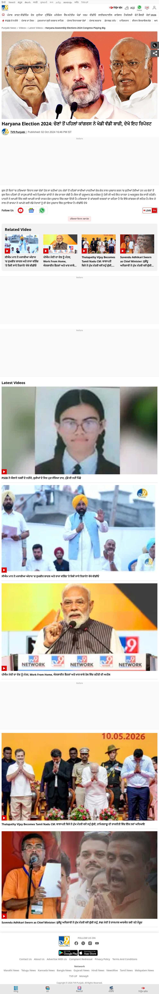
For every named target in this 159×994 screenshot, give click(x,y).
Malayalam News (144, 970)
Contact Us (25, 959)
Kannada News (46, 970)
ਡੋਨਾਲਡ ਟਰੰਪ (110, 20)
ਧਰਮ (85, 15)
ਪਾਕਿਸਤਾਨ (124, 20)
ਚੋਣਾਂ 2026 (151, 15)
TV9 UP (73, 976)
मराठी (35, 2)
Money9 (83, 976)
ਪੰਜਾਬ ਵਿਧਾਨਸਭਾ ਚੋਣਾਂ (76, 20)
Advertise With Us (57, 959)
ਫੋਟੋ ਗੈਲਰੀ (139, 15)
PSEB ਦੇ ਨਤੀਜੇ (11, 20)
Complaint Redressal (80, 959)
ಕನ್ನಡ (20, 2)
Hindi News (97, 970)
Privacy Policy (102, 959)
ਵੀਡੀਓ (93, 15)
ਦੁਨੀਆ (39, 15)
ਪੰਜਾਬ (9, 15)
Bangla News (64, 970)
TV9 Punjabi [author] (18, 132)
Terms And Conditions (124, 959)
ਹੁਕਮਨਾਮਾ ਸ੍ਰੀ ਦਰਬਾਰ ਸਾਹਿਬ (50, 20)
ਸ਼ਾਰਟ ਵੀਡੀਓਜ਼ (22, 15)
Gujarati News (82, 970)
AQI (132, 8)
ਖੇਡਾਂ (79, 15)
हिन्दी (4, 2)
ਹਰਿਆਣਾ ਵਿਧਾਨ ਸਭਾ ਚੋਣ (79, 218)
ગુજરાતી (43, 2)
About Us (39, 959)
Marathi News (11, 970)
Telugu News (28, 970)
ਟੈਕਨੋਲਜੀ (128, 15)
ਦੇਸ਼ (32, 15)
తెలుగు (28, 2)
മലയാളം (67, 2)
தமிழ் (58, 2)
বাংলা (51, 2)
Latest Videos (36, 27)
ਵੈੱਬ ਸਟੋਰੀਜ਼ (69, 15)
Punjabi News (9, 27)
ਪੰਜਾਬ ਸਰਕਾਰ (95, 20)
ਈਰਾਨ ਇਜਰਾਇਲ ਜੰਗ (141, 20)
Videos (22, 27)
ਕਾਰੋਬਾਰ (118, 15)
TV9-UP (84, 2)
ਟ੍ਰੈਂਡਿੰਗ (48, 15)
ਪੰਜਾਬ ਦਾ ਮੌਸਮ (27, 20)
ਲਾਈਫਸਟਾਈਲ (105, 15)
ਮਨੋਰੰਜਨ (58, 15)
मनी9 (76, 2)
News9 (12, 2)
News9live (112, 970)
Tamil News (126, 970)
